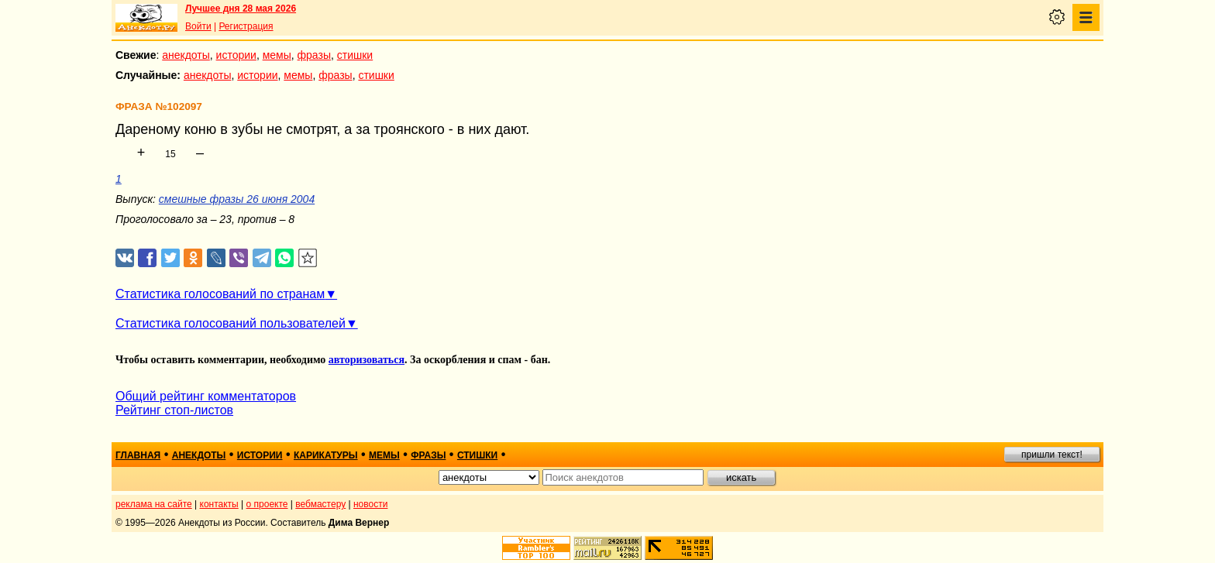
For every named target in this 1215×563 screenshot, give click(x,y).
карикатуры (326, 455)
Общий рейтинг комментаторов (205, 396)
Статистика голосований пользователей (230, 323)
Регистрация (246, 26)
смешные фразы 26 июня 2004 (237, 199)
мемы (277, 55)
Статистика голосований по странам (220, 293)
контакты (219, 504)
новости (370, 504)
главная (137, 455)
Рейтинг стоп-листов (174, 410)
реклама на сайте (153, 504)
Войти (198, 26)
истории (236, 55)
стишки (355, 55)
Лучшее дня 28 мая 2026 (240, 8)
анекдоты (186, 55)
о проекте (267, 504)
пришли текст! (1051, 454)
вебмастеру (320, 504)
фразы (314, 55)
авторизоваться (366, 360)
